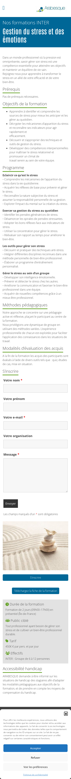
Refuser (35, 757)
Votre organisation (17, 436)
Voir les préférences (36, 767)
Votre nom (12, 380)
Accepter (35, 748)
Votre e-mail (14, 417)
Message (11, 454)
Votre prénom (14, 398)
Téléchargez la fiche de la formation (35, 591)
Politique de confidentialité (35, 774)
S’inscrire (35, 577)
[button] (66, 713)
